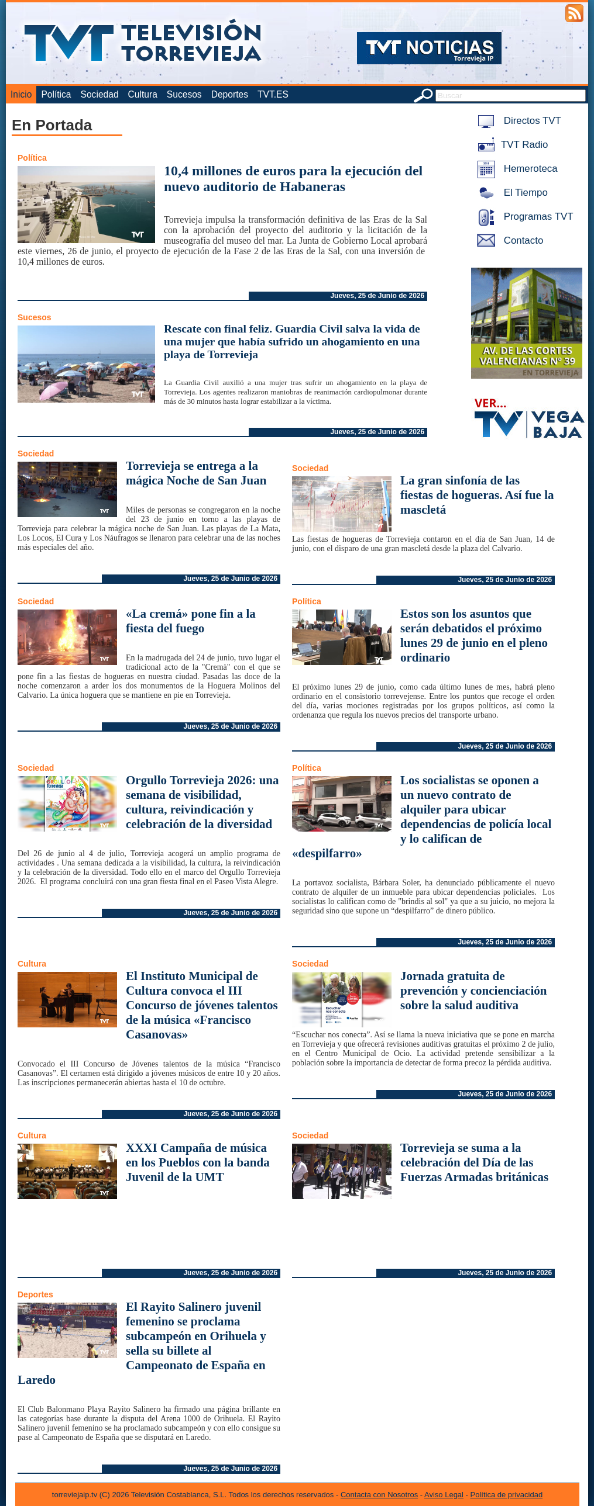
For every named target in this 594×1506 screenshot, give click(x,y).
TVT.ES (273, 94)
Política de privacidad (507, 1494)
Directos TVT (517, 120)
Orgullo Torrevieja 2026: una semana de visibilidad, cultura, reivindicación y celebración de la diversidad (202, 802)
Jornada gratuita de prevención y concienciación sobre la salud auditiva (473, 990)
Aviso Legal (443, 1494)
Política (56, 94)
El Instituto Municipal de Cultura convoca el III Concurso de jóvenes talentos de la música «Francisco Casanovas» (202, 1005)
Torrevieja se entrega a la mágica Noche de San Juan (196, 473)
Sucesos (184, 94)
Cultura (142, 94)
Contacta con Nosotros (379, 1494)
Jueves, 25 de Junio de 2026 (377, 296)
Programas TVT (523, 216)
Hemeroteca (515, 168)
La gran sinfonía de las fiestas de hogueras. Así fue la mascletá (477, 495)
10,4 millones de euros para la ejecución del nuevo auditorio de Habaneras (293, 178)
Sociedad (100, 94)
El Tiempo (510, 192)
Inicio (21, 94)
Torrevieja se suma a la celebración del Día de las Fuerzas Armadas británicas (474, 1162)
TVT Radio (510, 144)
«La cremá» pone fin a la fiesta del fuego (191, 621)
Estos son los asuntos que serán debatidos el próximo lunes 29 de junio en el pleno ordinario (474, 635)
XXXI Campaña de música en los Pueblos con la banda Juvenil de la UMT (198, 1162)
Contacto (508, 240)
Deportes (229, 94)
